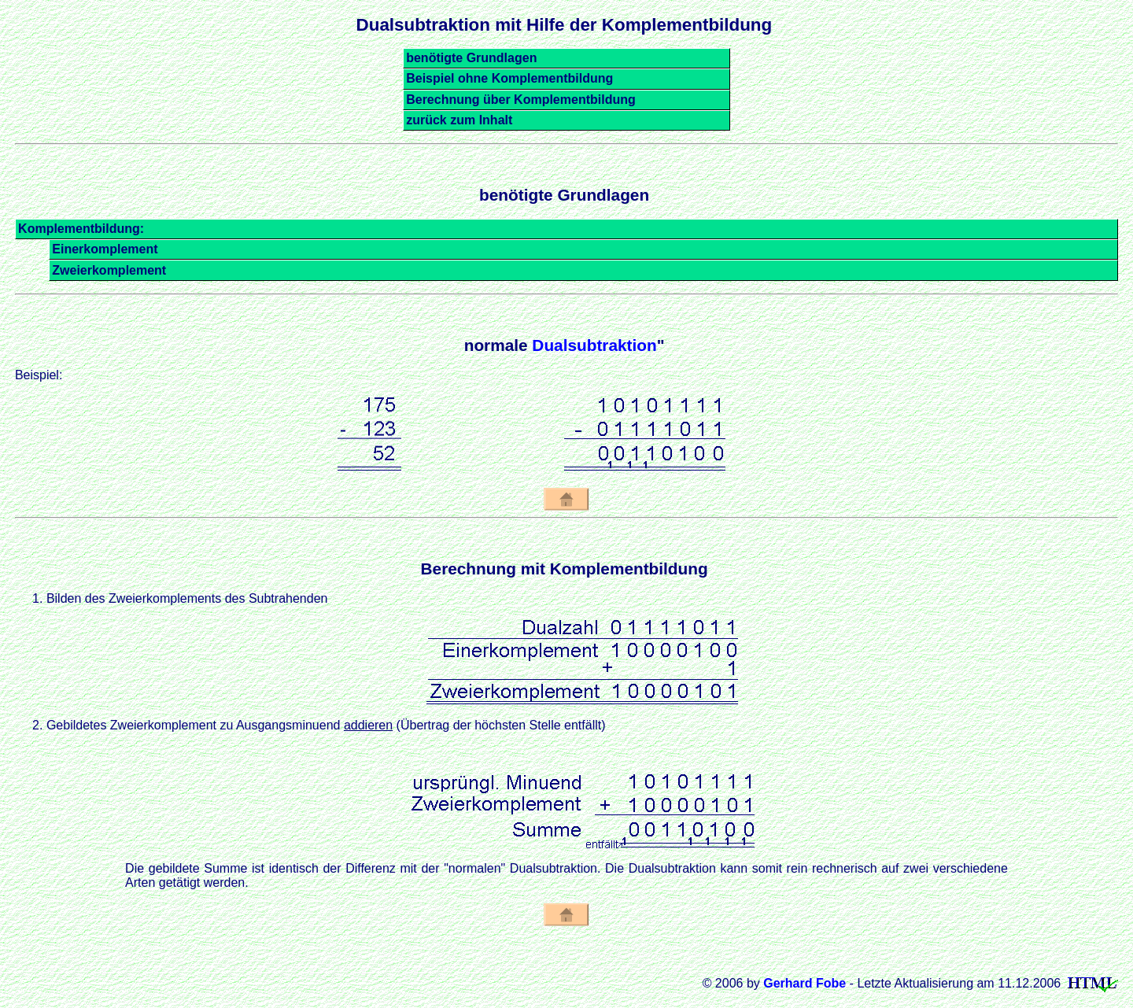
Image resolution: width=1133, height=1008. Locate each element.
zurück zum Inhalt (459, 120)
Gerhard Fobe (804, 983)
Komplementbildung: (81, 228)
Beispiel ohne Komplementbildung (509, 78)
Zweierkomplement (109, 270)
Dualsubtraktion (594, 345)
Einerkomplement (104, 249)
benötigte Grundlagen (471, 58)
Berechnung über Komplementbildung (521, 99)
